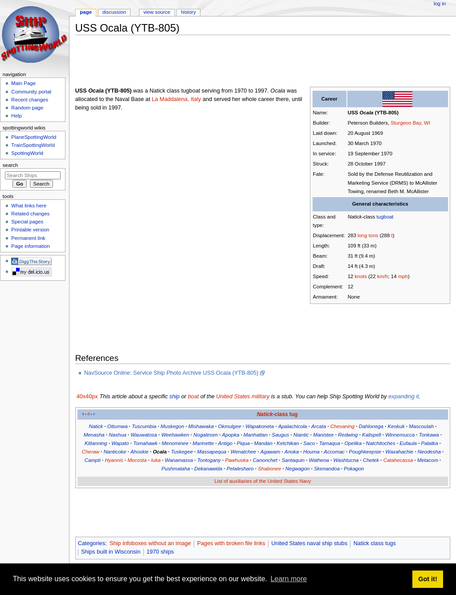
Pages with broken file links (231, 543)
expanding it (403, 396)
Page (86, 12)
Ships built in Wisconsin (110, 552)
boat (193, 396)
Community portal (31, 91)
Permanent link (28, 238)
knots (361, 276)
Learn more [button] (288, 579)
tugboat (384, 216)
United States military (242, 396)
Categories (91, 543)
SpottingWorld (27, 153)
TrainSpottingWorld (32, 145)
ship (174, 396)
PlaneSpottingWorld (33, 137)
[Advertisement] (237, 62)
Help (16, 115)
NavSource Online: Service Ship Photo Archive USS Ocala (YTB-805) (171, 373)
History (188, 12)
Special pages (27, 221)
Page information (30, 246)
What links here (28, 205)
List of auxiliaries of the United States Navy (262, 481)
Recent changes (29, 99)
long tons (368, 235)
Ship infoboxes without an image (150, 543)
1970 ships (160, 552)
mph (403, 276)
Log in (440, 3)
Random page (27, 107)
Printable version (30, 229)
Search (10, 165)
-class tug (277, 414)
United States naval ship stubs (309, 543)
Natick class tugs (375, 543)
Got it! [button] (427, 579)
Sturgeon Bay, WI (410, 122)
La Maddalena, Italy (176, 99)
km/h (382, 276)
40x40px (87, 396)
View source (156, 12)
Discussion (114, 12)
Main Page (23, 83)
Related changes (30, 213)
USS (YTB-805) (373, 112)
